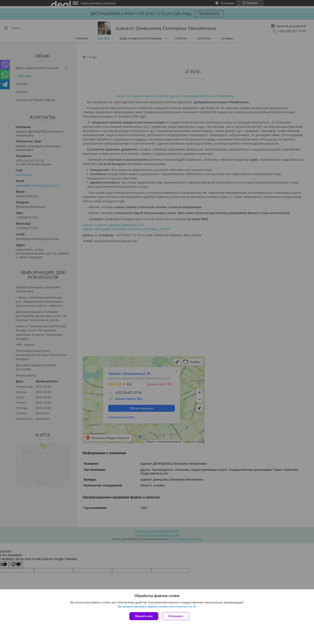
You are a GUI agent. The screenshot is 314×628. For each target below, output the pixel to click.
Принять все (144, 616)
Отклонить (175, 616)
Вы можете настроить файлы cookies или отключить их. (155, 606)
